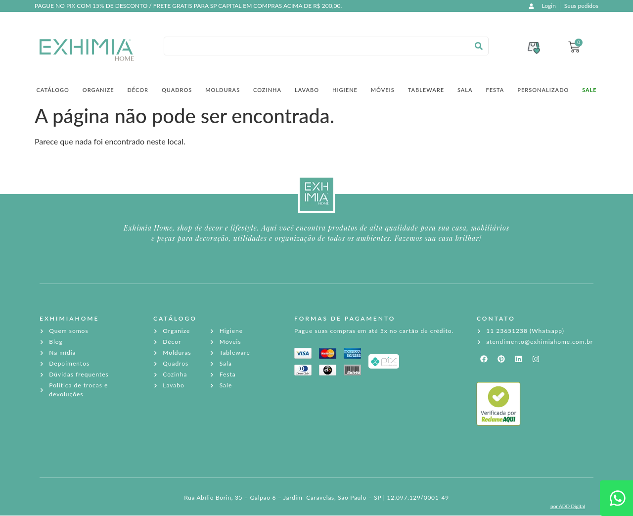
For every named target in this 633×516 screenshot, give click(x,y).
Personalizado (543, 90)
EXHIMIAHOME (69, 318)
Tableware (426, 90)
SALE (589, 90)
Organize (98, 90)
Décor (138, 90)
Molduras (222, 90)
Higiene (345, 90)
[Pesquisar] (478, 46)
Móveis (383, 90)
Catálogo (52, 90)
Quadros (177, 90)
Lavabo (307, 90)
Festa (495, 90)
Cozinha (267, 90)
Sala (465, 90)
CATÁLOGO (175, 318)
